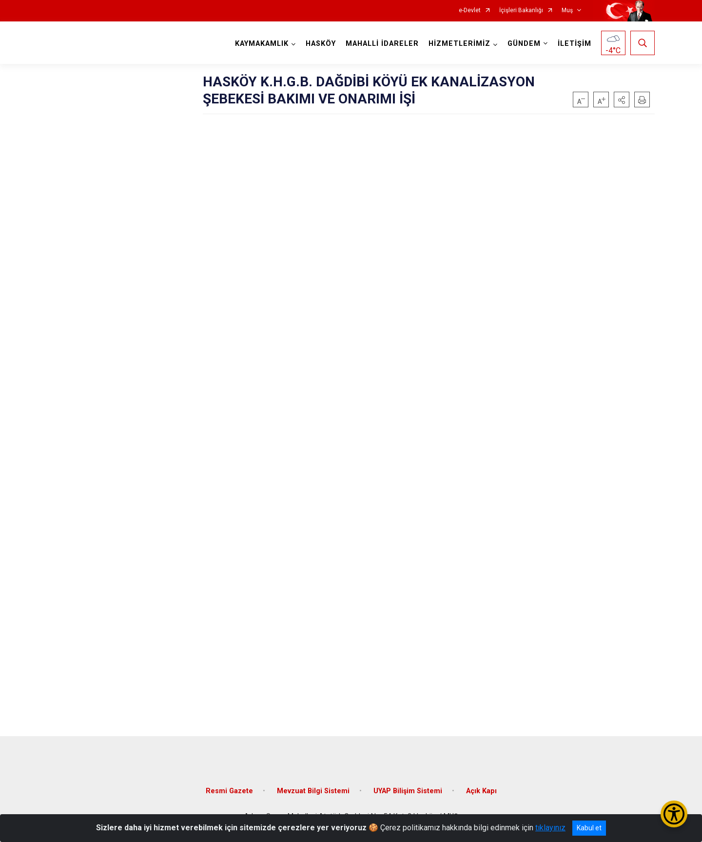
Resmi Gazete (229, 791)
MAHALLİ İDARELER (382, 44)
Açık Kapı (481, 791)
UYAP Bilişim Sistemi (407, 791)
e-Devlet (470, 10)
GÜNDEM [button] (524, 44)
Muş (567, 10)
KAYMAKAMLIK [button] (262, 44)
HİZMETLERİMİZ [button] (459, 44)
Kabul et (589, 828)
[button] (621, 99)
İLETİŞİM (574, 44)
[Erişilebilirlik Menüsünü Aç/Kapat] (674, 814)
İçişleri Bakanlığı (521, 10)
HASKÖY (321, 44)
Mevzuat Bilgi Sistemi (313, 791)
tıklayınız (550, 827)
